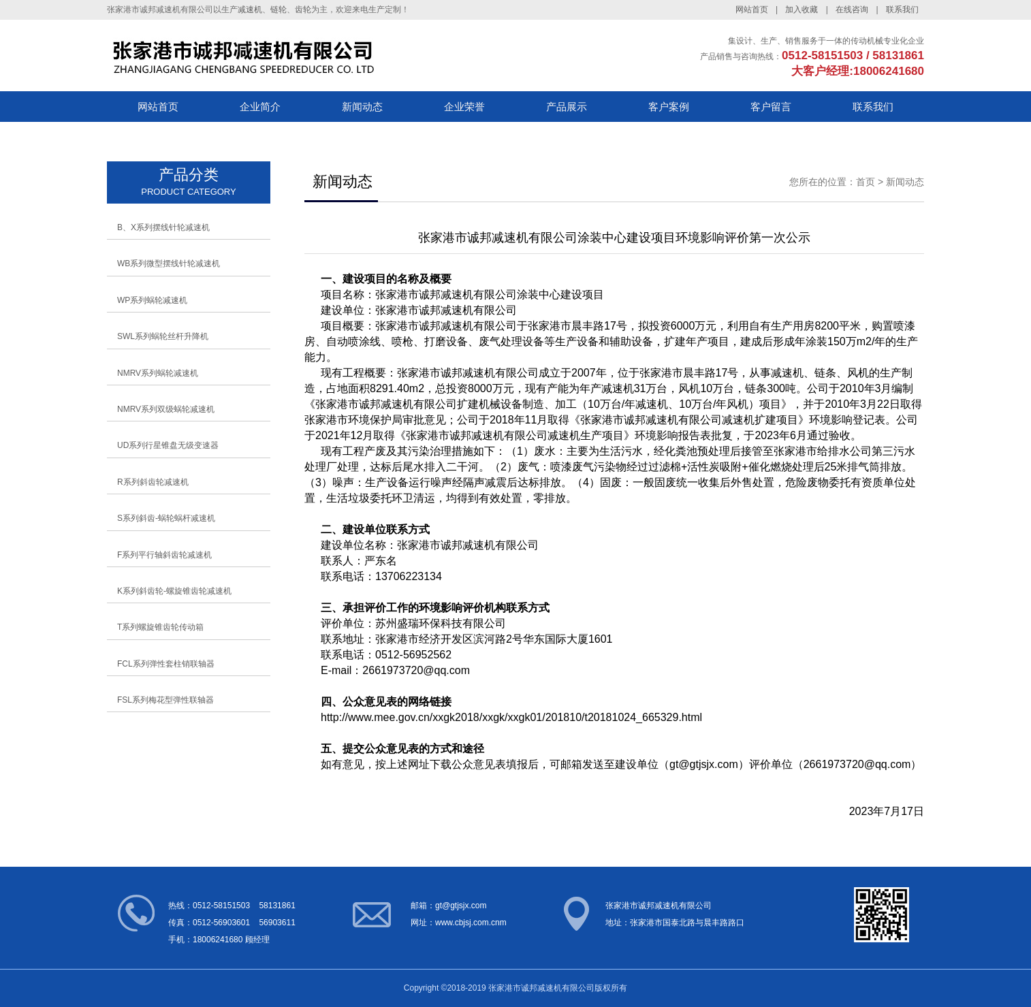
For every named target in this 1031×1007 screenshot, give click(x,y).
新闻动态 (362, 106)
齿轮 (303, 9)
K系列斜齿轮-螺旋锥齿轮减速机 (174, 591)
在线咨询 (852, 9)
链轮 (278, 9)
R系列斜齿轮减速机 (153, 482)
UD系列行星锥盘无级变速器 (168, 445)
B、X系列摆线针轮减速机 (163, 227)
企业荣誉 (464, 106)
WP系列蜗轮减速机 (152, 300)
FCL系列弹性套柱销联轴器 (166, 664)
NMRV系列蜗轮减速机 (157, 373)
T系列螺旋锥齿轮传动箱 (160, 627)
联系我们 (902, 9)
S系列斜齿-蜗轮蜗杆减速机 (166, 518)
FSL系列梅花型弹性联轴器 (165, 700)
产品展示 (566, 106)
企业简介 (260, 106)
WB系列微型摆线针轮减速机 (168, 263)
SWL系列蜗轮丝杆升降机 (162, 336)
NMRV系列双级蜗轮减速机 (166, 409)
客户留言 (770, 106)
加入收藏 (801, 9)
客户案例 (668, 106)
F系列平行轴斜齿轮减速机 (164, 555)
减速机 (250, 9)
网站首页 (751, 9)
